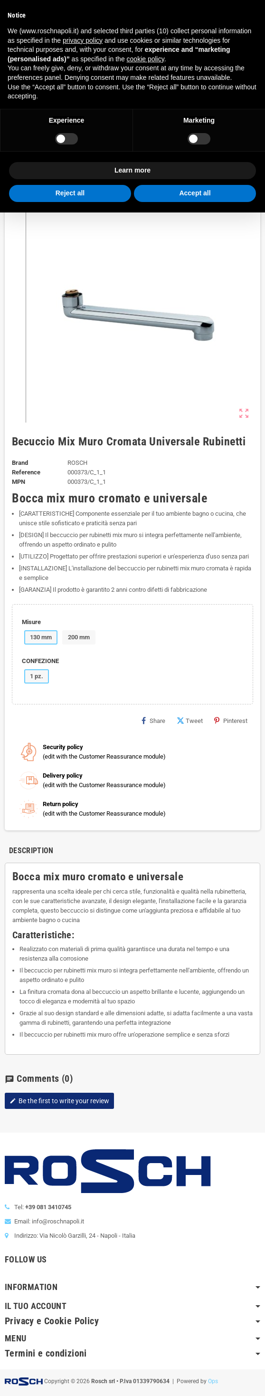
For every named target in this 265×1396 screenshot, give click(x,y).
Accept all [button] (194, 193)
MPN (18, 481)
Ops (213, 1381)
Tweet (190, 720)
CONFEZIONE (40, 660)
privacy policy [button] (83, 40)
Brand (20, 462)
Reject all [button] (70, 193)
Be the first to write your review (59, 1101)
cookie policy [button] (145, 59)
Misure (31, 622)
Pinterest (230, 720)
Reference (26, 472)
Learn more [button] (132, 170)
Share (153, 720)
